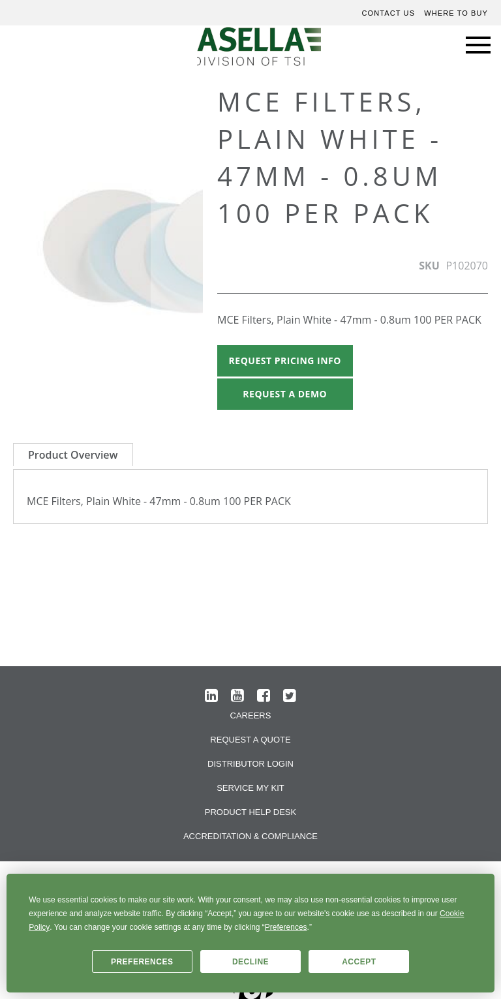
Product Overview (73, 455)
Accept (359, 961)
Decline (250, 961)
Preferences (142, 961)
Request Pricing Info (285, 360)
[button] (177, 253)
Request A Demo (285, 394)
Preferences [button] (286, 927)
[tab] (73, 454)
